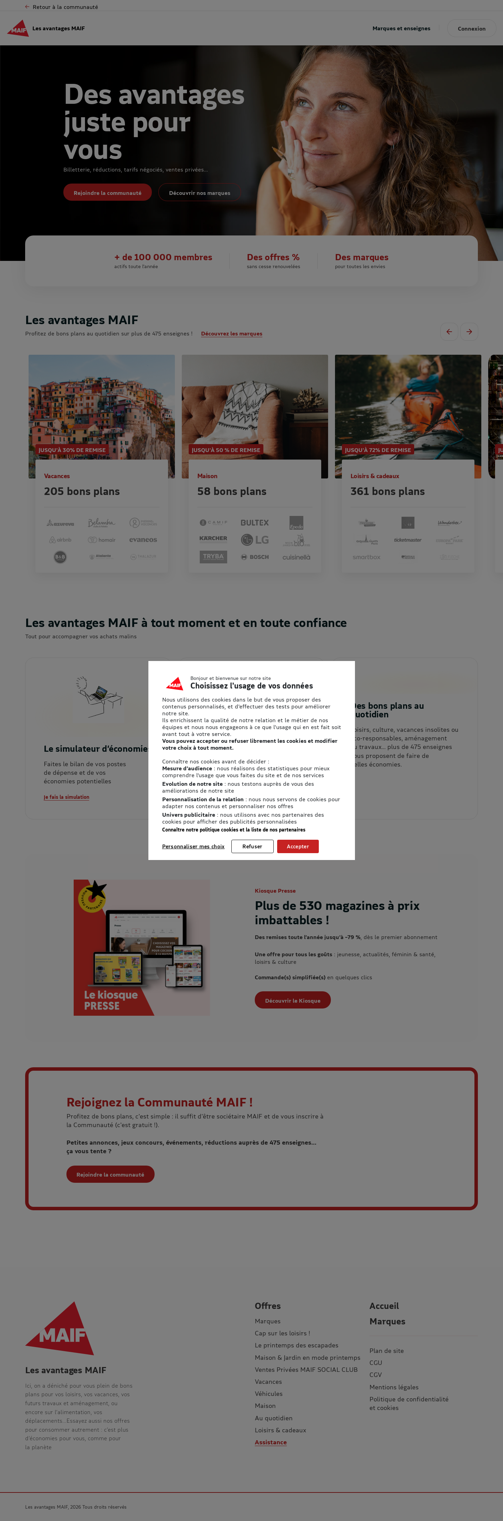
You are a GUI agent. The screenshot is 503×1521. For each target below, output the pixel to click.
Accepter (298, 846)
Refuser (252, 846)
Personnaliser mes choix (193, 846)
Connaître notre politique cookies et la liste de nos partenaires (233, 830)
